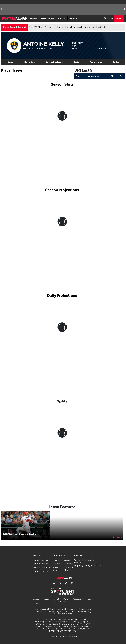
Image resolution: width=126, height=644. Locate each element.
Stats (76, 62)
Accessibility (78, 599)
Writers (56, 564)
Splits (116, 62)
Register (88, 599)
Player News (55, 568)
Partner (46, 599)
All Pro (119, 18)
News (10, 62)
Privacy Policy (66, 600)
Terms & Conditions (57, 600)
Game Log (29, 62)
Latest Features (54, 62)
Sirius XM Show (68, 568)
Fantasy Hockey (40, 571)
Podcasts (68, 564)
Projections (96, 62)
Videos (67, 560)
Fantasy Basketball (42, 567)
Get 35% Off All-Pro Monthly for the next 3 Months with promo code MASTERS (67, 27)
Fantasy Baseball (41, 564)
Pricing (55, 560)
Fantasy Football (41, 560)
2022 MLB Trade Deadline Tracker (19, 534)
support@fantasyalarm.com (87, 565)
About (36, 599)
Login (110, 18)
